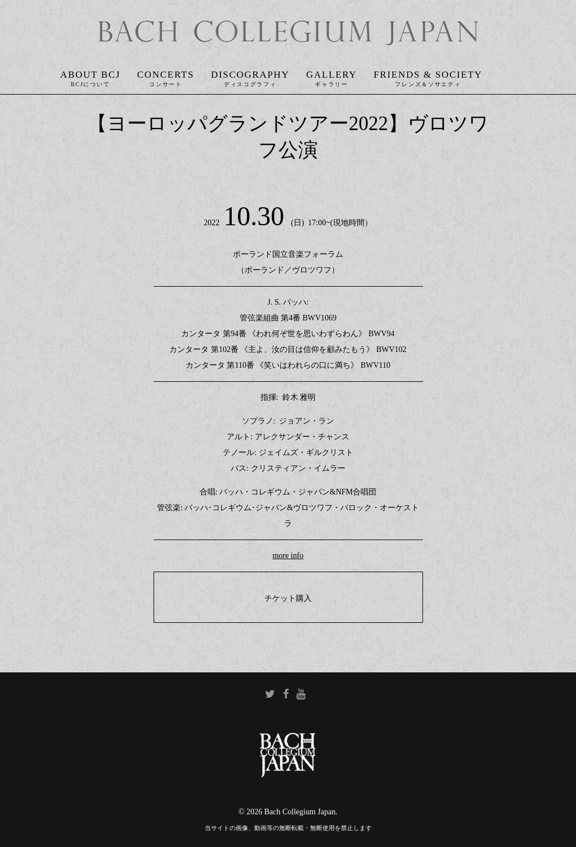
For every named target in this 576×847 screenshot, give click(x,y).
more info (288, 555)
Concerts (165, 74)
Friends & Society (428, 74)
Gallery (331, 74)
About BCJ (90, 74)
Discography (250, 74)
